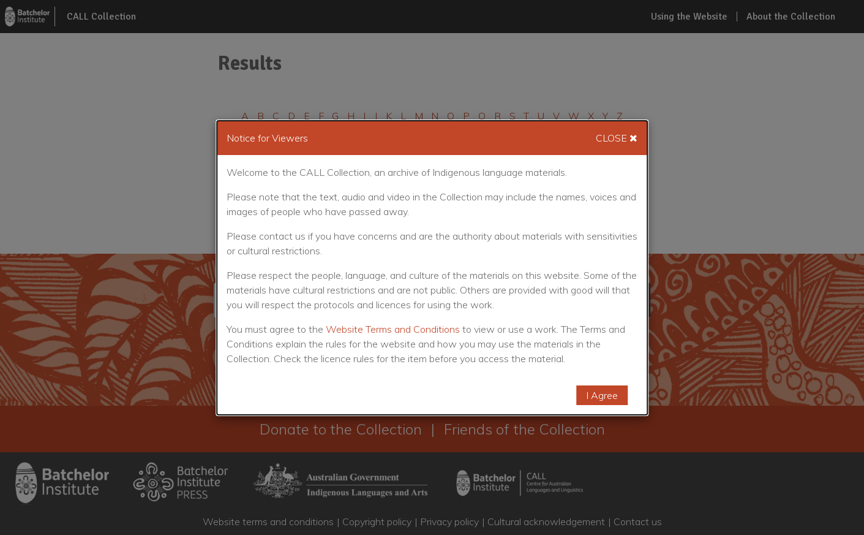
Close (616, 138)
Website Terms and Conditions (393, 329)
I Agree (602, 395)
